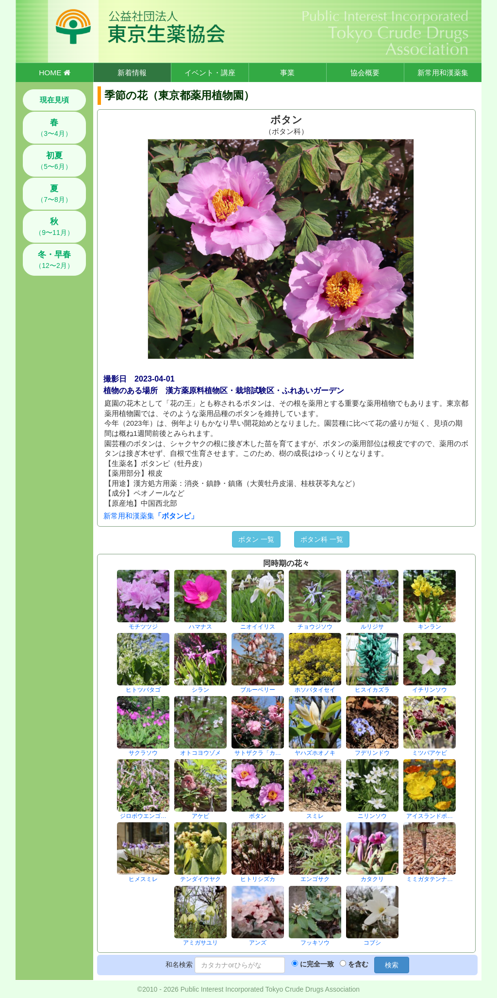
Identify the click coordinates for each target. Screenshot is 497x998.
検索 (391, 965)
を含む (358, 964)
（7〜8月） (54, 193)
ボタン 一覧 (256, 539)
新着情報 (132, 72)
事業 (287, 72)
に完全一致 (317, 964)
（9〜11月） (54, 226)
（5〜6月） (54, 160)
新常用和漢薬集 (442, 72)
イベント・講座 (209, 72)
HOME (54, 72)
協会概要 (365, 72)
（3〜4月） (54, 127)
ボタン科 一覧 (321, 539)
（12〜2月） (54, 259)
